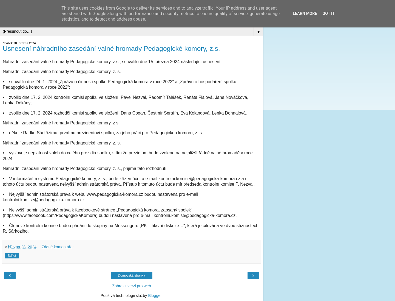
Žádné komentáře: (58, 247)
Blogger (154, 295)
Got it (329, 13)
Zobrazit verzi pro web (131, 286)
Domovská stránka (131, 275)
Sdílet (12, 256)
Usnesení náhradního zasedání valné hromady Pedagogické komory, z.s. (111, 48)
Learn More (305, 13)
